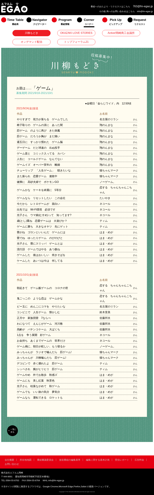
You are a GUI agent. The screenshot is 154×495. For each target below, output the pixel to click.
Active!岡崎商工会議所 (121, 32)
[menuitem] (13, 22)
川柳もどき (31, 32)
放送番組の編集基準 (69, 459)
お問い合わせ (12, 464)
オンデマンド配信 (31, 41)
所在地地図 (26, 459)
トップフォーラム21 (76, 41)
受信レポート (122, 459)
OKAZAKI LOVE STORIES (76, 32)
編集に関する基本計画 (98, 459)
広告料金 (139, 459)
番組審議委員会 (45, 459)
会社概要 (9, 459)
